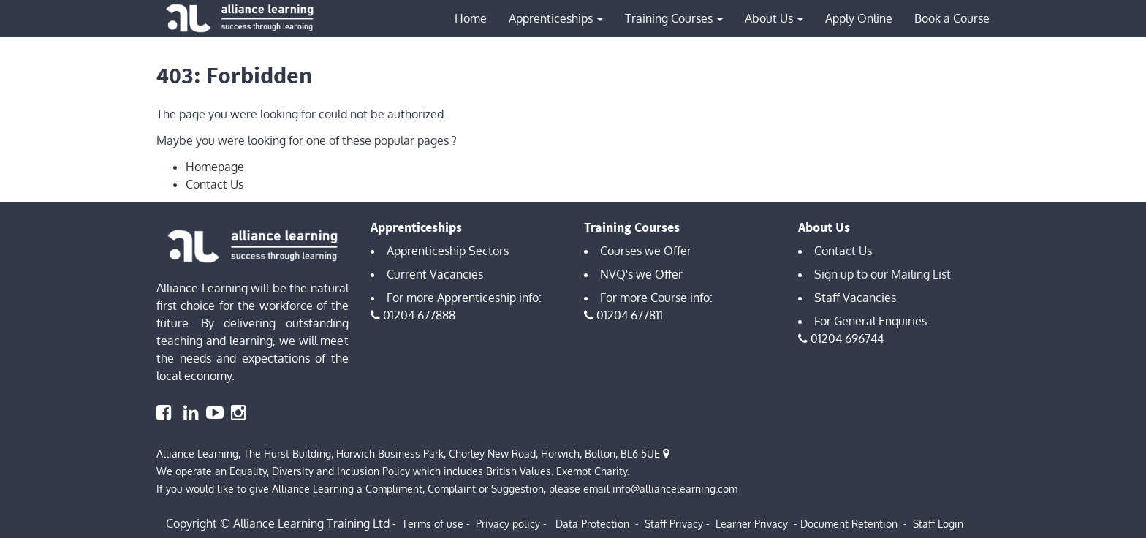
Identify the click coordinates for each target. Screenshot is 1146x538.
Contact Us (214, 184)
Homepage (215, 166)
